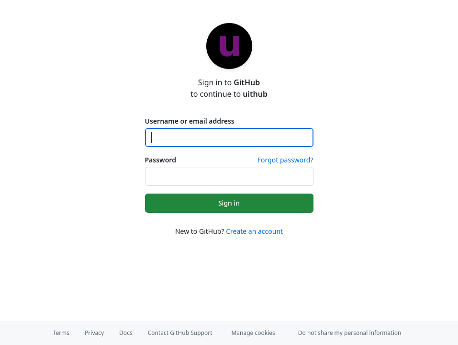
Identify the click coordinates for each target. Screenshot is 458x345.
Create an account (254, 231)
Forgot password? (285, 159)
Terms (61, 333)
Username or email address (190, 121)
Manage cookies (253, 333)
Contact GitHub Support (180, 333)
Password (160, 159)
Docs (126, 333)
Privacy (94, 333)
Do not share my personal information (350, 333)
